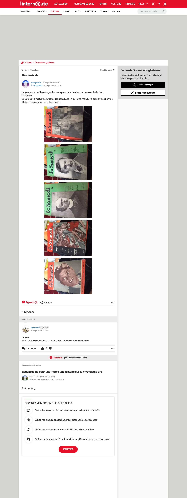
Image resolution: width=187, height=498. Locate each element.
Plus (143, 4)
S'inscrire (68, 449)
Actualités (61, 4)
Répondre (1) (31, 302)
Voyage (104, 11)
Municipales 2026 (84, 4)
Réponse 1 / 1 (28, 319)
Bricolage (26, 11)
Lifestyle (41, 11)
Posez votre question (77, 358)
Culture (116, 4)
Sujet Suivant (106, 70)
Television (90, 11)
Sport (103, 4)
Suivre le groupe (145, 84)
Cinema (116, 11)
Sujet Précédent (31, 70)
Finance (130, 4)
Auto (77, 11)
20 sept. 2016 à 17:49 (52, 85)
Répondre (57, 358)
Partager (46, 302)
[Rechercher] (152, 11)
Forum (29, 62)
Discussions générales (44, 62)
